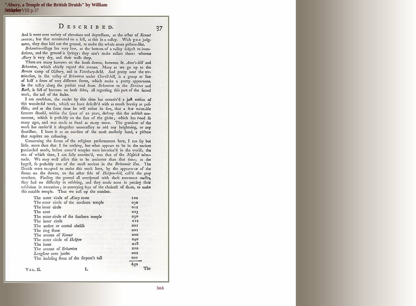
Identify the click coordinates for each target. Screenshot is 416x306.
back (160, 287)
